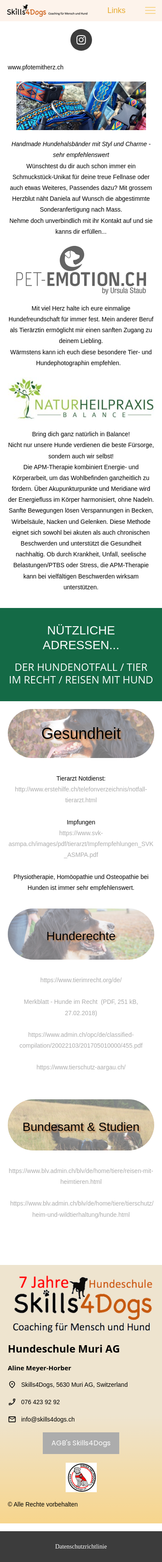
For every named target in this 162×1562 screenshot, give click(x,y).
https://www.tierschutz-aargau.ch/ (80, 1067)
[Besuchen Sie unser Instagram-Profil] (81, 40)
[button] (150, 10)
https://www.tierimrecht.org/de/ (80, 980)
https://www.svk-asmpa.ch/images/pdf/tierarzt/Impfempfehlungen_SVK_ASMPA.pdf (81, 844)
